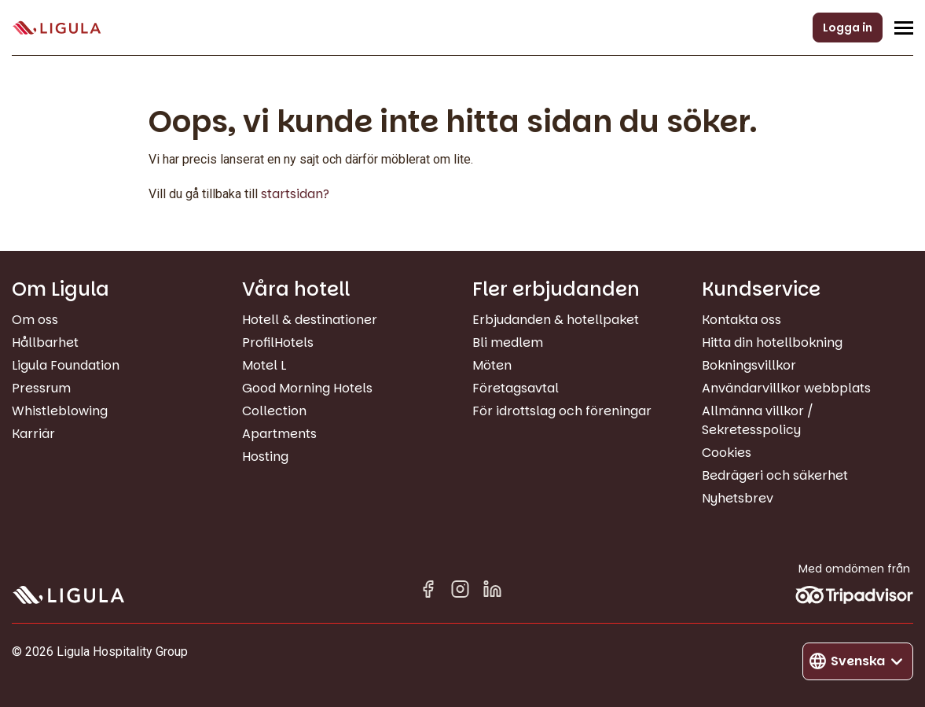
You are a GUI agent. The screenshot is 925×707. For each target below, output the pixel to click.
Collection (274, 411)
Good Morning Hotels (307, 388)
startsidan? (295, 194)
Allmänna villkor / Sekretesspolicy (757, 420)
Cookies (726, 453)
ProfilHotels (278, 342)
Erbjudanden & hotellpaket (555, 320)
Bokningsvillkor (749, 365)
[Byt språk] (857, 661)
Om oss (35, 320)
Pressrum (41, 388)
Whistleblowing (60, 411)
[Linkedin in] (492, 592)
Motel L (264, 365)
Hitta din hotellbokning (772, 342)
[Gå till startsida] (56, 27)
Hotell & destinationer (309, 320)
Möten (492, 365)
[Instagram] (460, 592)
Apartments (279, 434)
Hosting (265, 456)
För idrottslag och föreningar (562, 411)
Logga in (847, 27)
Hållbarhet (45, 342)
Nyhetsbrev (737, 498)
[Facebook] (428, 592)
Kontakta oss (741, 320)
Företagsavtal (515, 388)
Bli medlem (507, 342)
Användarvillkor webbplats (786, 388)
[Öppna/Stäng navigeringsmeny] (903, 27)
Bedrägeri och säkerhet (775, 475)
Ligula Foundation (65, 365)
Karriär (33, 434)
